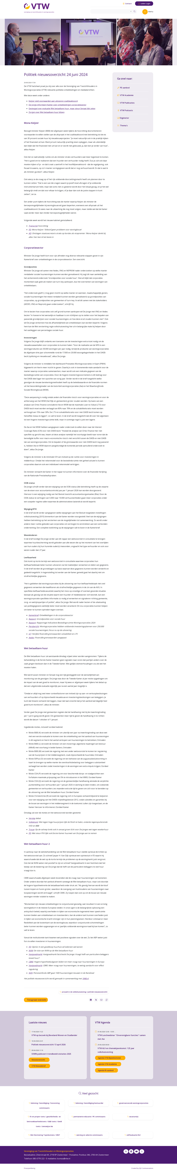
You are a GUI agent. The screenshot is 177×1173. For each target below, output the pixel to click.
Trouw (31, 829)
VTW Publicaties (126, 103)
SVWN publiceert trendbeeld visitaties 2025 (51, 1054)
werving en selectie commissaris (89, 1135)
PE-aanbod (123, 87)
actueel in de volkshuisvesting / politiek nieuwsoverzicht (83, 992)
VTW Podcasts (125, 110)
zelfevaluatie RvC (133, 1135)
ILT (30, 634)
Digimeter (123, 118)
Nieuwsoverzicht (39, 1060)
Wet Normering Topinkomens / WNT (44, 1135)
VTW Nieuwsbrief (39, 1066)
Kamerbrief (34, 615)
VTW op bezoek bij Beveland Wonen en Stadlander (54, 1035)
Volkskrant (33, 822)
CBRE (31, 961)
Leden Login (144, 3)
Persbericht (34, 626)
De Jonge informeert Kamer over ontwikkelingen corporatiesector (57, 105)
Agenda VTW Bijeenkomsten (110, 1058)
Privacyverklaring (29, 1168)
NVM (31, 950)
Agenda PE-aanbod (106, 1070)
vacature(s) (132, 1116)
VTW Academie (125, 95)
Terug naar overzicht (35, 1000)
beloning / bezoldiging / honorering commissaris (44, 1105)
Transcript (33, 226)
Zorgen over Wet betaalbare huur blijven (46, 112)
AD (30, 233)
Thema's (122, 125)
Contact (127, 3)
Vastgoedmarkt (35, 954)
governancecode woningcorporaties (132, 1103)
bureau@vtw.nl (63, 1158)
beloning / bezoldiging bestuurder (88, 1103)
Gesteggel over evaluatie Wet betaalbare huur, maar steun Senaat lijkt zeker (62, 108)
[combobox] (111, 11)
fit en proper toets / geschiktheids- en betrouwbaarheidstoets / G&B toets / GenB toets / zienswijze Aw (44, 1121)
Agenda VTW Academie (108, 1064)
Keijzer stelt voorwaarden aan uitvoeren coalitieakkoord (53, 101)
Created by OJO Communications (142, 1168)
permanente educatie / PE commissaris (88, 1116)
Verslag (32, 818)
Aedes (31, 637)
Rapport (32, 619)
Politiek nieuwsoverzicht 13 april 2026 (49, 1044)
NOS (30, 973)
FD (30, 229)
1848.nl (85, 978)
